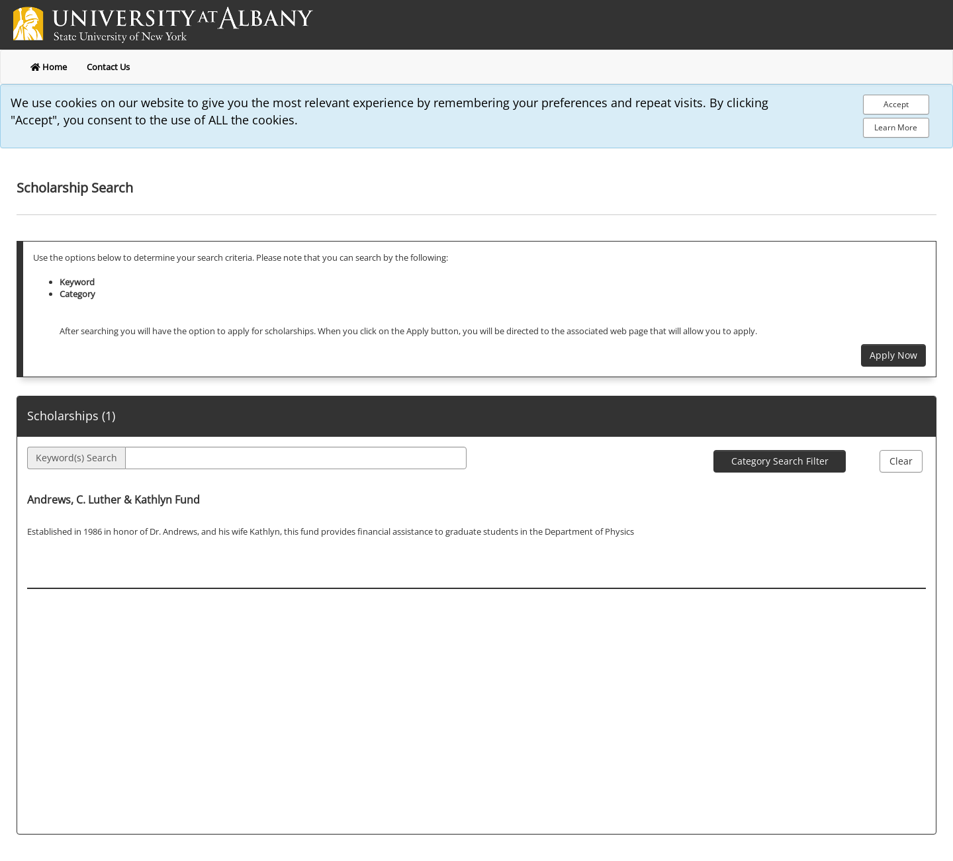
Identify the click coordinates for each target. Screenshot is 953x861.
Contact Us (108, 67)
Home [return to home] (48, 67)
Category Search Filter (780, 461)
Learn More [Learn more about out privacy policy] (895, 127)
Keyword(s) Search (76, 457)
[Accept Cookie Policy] (896, 104)
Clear (901, 461)
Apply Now (893, 355)
